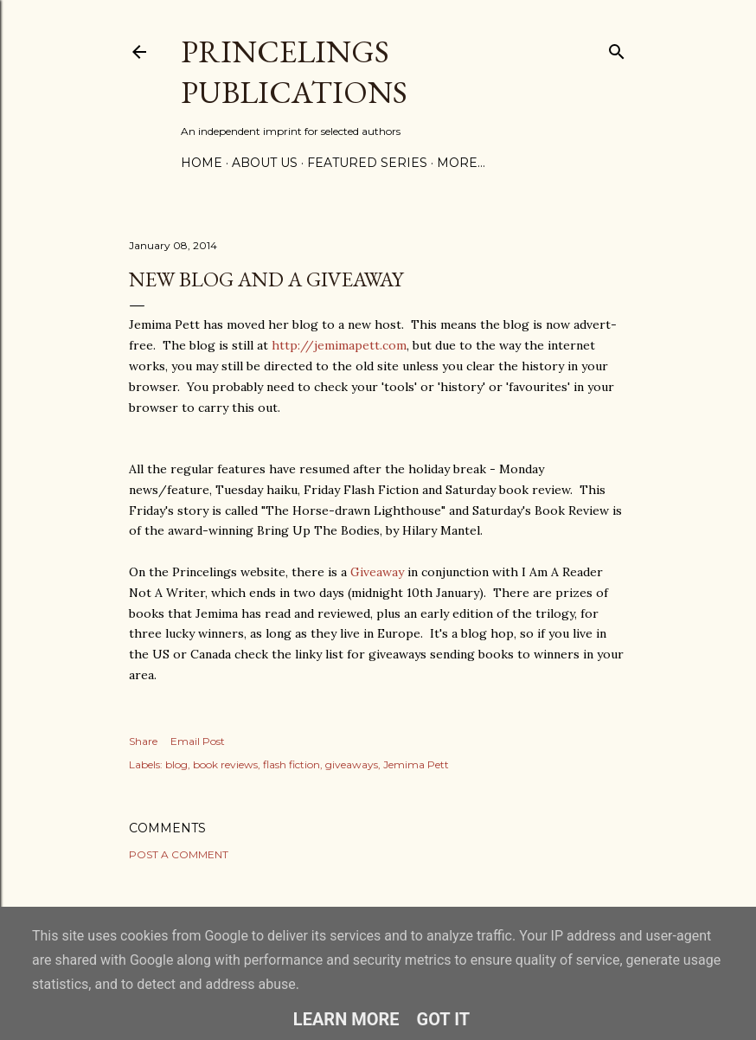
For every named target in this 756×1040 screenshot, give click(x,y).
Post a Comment (178, 854)
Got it (444, 1019)
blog (176, 764)
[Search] (616, 48)
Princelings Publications (294, 71)
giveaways (351, 764)
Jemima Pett (416, 764)
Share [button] (143, 741)
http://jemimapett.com (339, 345)
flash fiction (291, 764)
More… (461, 162)
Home (201, 162)
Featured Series (367, 162)
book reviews (225, 764)
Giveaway (377, 572)
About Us (265, 162)
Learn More (346, 1019)
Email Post (197, 741)
